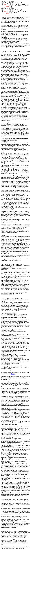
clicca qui (13, 374)
